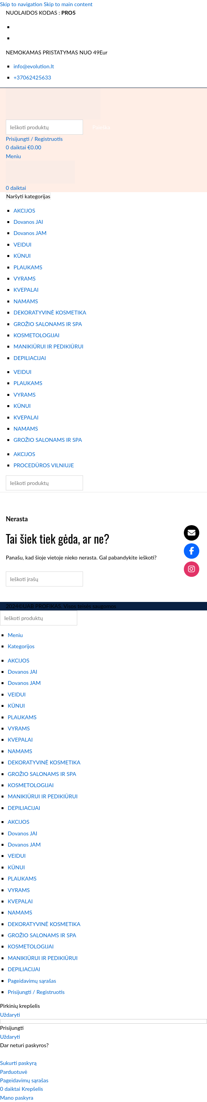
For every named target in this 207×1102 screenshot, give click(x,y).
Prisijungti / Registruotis (36, 992)
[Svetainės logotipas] (53, 103)
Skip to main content (68, 4)
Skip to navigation (22, 4)
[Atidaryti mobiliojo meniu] (13, 156)
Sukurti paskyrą (18, 1063)
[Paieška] (44, 127)
